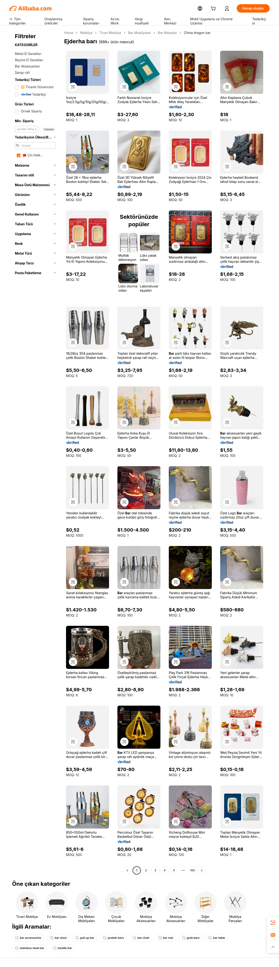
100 (192, 870)
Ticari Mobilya (108, 33)
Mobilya (85, 33)
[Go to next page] (202, 870)
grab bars (184, 938)
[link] (273, 923)
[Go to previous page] (127, 870)
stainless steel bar (239, 938)
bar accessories (27, 938)
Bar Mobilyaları (136, 33)
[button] (273, 947)
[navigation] (35, 452)
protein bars (109, 938)
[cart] (219, 9)
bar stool (56, 938)
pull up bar (82, 938)
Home (68, 33)
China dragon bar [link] (191, 33)
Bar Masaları (163, 33)
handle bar (24, 948)
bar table (208, 938)
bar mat (160, 938)
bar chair (136, 938)
